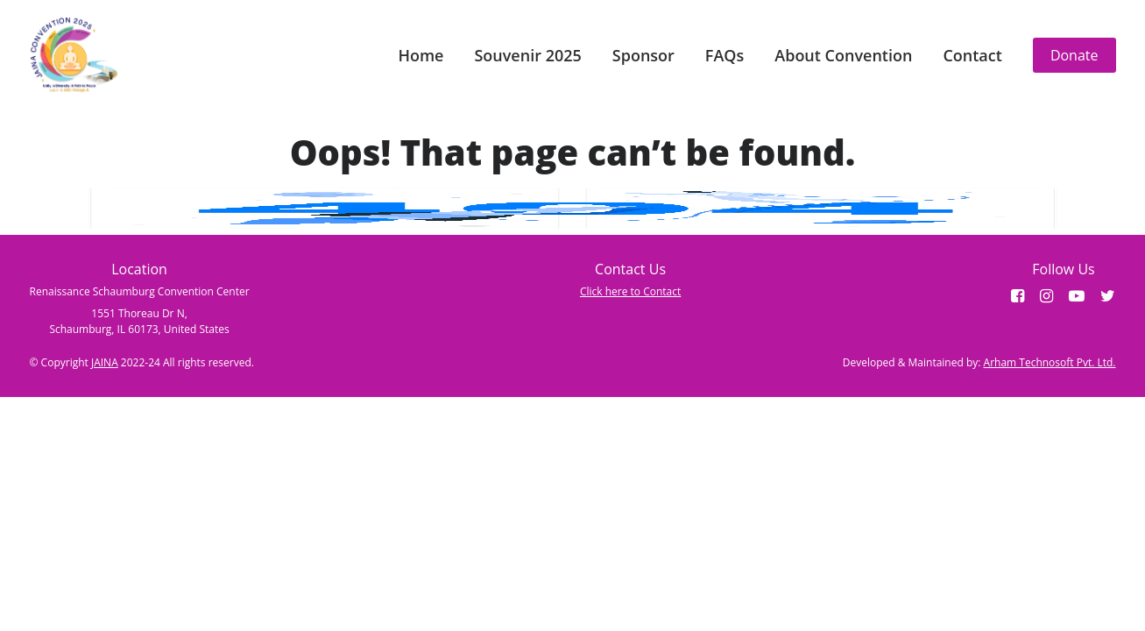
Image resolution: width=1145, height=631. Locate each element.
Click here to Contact (630, 291)
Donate (1074, 55)
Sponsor (643, 55)
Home (420, 55)
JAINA (104, 362)
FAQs (724, 55)
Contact (972, 55)
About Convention (843, 55)
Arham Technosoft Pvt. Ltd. (1050, 362)
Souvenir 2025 (527, 55)
